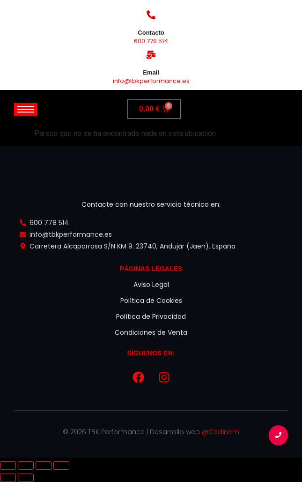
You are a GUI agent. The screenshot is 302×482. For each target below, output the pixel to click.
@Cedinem (220, 432)
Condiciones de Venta (151, 332)
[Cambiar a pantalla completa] (26, 465)
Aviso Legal (151, 284)
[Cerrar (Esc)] (61, 465)
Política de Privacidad (151, 316)
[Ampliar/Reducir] (8, 465)
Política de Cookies (151, 300)
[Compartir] (44, 465)
